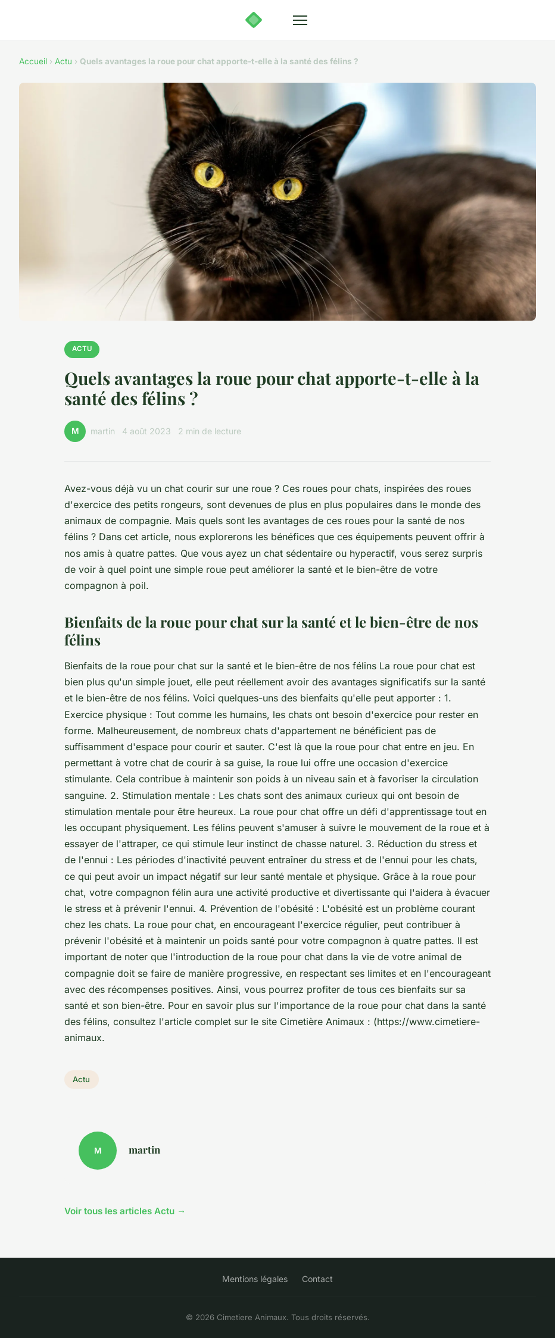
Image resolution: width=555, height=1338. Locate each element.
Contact (317, 1279)
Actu (63, 61)
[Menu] (300, 20)
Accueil (33, 61)
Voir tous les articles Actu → (125, 1211)
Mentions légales (255, 1279)
